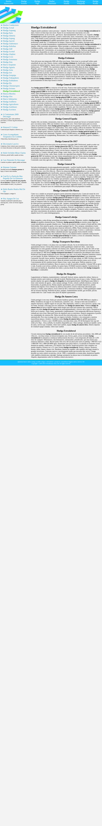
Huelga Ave (7, 73)
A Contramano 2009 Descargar (11, 115)
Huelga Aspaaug (9, 30)
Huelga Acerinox (9, 110)
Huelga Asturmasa (10, 59)
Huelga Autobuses (10, 107)
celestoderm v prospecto (53, 362)
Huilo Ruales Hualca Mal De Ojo (14, 190)
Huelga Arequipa (9, 75)
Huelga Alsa (7, 96)
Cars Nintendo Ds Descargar (14, 160)
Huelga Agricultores (10, 104)
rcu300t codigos (40, 362)
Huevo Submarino (10, 99)
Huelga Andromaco (10, 44)
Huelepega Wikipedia (81, 2)
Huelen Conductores (11, 25)
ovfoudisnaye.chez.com (52, 363)
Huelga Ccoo (8, 57)
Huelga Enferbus (9, 46)
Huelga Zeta (7, 62)
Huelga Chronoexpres (11, 86)
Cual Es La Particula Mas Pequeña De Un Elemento (13, 177)
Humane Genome (9, 167)
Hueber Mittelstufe (52, 2)
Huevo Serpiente (9, 65)
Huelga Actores (24, 2)
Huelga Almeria (9, 36)
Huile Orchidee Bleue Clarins (14, 153)
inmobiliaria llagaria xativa (69, 362)
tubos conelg (31, 362)
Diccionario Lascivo (11, 144)
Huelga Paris (8, 33)
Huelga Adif (7, 49)
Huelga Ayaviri (9, 41)
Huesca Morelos (9, 94)
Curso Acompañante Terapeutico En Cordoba (12, 136)
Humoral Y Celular (10, 127)
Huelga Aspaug (9, 38)
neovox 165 (81, 362)
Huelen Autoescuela (8, 2)
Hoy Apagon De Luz (11, 199)
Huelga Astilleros (9, 102)
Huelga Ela (7, 83)
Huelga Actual (8, 28)
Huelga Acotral (9, 52)
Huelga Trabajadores (11, 78)
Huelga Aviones (9, 88)
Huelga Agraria (9, 67)
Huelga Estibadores (10, 81)
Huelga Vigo (37, 2)
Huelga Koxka (95, 2)
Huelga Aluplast (9, 54)
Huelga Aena (8, 70)
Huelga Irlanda (66, 2)
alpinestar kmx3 (22, 362)
